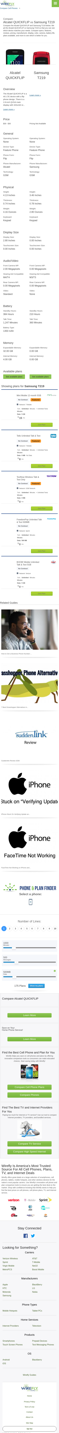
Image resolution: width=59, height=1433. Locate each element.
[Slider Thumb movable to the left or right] (14, 949)
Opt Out (29, 1429)
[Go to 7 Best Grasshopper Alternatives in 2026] (29, 683)
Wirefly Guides (29, 1375)
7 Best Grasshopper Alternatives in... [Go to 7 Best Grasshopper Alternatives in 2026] (14, 707)
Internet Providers (11, 1326)
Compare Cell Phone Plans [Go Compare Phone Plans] (29, 1087)
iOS (4, 1363)
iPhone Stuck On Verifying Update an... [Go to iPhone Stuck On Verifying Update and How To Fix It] (15, 814)
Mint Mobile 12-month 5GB (29, 395)
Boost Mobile (38, 1269)
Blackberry (37, 1360)
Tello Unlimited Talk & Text (28, 436)
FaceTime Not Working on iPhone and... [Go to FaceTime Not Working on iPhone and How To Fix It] (16, 868)
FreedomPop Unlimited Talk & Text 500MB (29, 520)
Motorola (6, 1292)
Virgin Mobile (8, 1266)
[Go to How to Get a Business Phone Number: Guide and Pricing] (29, 629)
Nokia (34, 1292)
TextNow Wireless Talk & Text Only (28, 478)
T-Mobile (36, 1262)
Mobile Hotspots (10, 1311)
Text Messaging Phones (43, 1345)
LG (33, 1288)
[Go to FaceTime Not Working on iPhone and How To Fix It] (29, 843)
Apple (5, 1285)
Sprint (5, 1262)
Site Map (29, 1423)
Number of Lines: (29, 921)
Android (6, 1360)
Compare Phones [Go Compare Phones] (29, 1095)
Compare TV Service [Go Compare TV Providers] (29, 1143)
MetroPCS (7, 1269)
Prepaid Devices (39, 1341)
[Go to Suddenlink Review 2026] (29, 736)
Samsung (7, 1295)
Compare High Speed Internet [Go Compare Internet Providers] (29, 1151)
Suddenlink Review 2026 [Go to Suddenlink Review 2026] (10, 761)
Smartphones (9, 1341)
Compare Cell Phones (9, 8)
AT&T (34, 1258)
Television (36, 1326)
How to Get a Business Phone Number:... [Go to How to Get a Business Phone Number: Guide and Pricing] (16, 654)
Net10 (35, 1266)
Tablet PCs (37, 1311)
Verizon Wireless (10, 1258)
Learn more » (9, 109)
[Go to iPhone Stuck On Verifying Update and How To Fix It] (29, 790)
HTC (5, 1288)
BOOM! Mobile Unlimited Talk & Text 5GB (28, 563)
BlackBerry (37, 1285)
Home (29, 1396)
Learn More (29, 1015)
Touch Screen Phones (13, 1345)
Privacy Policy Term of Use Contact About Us (29, 1409)
